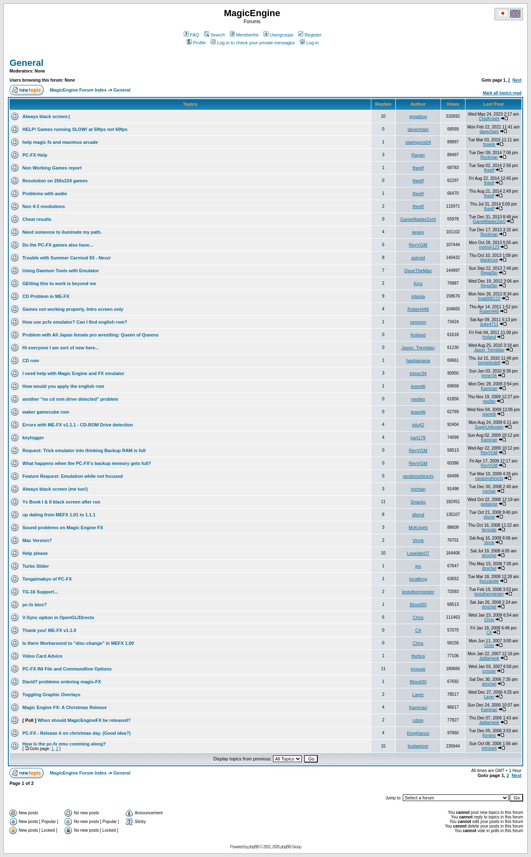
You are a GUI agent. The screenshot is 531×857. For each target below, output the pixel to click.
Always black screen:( (46, 116)
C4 (418, 630)
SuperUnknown (489, 427)
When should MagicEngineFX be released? (84, 720)
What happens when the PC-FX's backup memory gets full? (86, 463)
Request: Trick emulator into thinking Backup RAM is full (84, 450)
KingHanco (418, 733)
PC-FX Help (34, 155)
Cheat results (36, 219)
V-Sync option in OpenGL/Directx (58, 617)
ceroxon (418, 322)
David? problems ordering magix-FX (61, 681)
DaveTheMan (418, 270)
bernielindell (489, 363)
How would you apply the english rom (63, 386)
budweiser (418, 745)
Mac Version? (37, 540)
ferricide (489, 530)
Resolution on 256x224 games (55, 180)
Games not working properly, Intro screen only (72, 309)
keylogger (33, 437)
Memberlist (244, 34)
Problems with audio (44, 193)
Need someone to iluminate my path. (62, 232)
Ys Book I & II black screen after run (61, 501)
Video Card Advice (42, 656)
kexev (418, 232)
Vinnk (418, 540)
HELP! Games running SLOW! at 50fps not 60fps (74, 129)
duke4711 (489, 324)
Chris (418, 617)
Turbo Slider (35, 566)
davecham (418, 129)
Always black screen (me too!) (55, 489)
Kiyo (418, 283)
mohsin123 (489, 247)
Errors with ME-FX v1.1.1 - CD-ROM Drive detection (77, 424)
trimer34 (418, 373)
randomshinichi (418, 476)
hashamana (418, 360)
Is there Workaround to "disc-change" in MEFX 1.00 (78, 643)
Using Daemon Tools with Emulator (60, 270)
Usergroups (278, 34)
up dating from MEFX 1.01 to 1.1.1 (58, 514)
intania (418, 296)
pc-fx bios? (34, 604)
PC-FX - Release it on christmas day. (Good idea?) (76, 733)
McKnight (418, 527)
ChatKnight (489, 118)
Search (214, 34)
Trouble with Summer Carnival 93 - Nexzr (66, 257)
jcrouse (418, 668)
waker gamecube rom (45, 411)
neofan (418, 399)
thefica (418, 656)
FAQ (191, 34)
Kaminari (489, 388)
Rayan (418, 155)
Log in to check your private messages (253, 42)
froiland (418, 334)
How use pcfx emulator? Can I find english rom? (74, 322)
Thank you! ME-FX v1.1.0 (49, 630)
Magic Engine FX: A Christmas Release (64, 707)
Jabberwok (489, 658)
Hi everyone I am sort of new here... (60, 347)
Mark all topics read (502, 93)
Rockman (489, 157)
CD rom (30, 360)
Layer (418, 694)
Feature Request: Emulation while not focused (72, 476)
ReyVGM (418, 244)
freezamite (489, 581)
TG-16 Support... (40, 591)
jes (418, 566)
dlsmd (418, 514)
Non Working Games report (52, 167)
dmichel (489, 555)
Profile (196, 42)
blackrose (489, 260)
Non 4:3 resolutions (43, 206)
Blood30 (418, 604)
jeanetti (418, 386)
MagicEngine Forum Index (78, 89)
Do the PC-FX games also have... (57, 244)
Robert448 (418, 309)
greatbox (418, 116)
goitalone (489, 504)
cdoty (418, 720)
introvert (489, 748)
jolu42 (418, 424)
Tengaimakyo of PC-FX (47, 578)
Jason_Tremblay (418, 347)
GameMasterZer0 (418, 219)
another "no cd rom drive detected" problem (70, 399)
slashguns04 (418, 142)
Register (310, 34)
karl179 (418, 437)
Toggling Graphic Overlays (51, 694)
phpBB (253, 847)
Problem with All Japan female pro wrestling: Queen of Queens (90, 334)
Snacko (418, 501)
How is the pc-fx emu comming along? (64, 743)
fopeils (489, 144)
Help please (35, 553)
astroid (418, 257)
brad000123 (489, 298)
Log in (309, 42)
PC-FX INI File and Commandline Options (67, 668)
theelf (418, 167)
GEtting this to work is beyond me (59, 283)
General (27, 63)
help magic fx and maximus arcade (60, 142)
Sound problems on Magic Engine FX (62, 527)
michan (418, 489)
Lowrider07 (418, 553)
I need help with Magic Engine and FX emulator (73, 373)
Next (516, 80)
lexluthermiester (418, 591)
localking (418, 578)
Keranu (489, 735)
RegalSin (489, 273)
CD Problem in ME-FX (45, 296)
